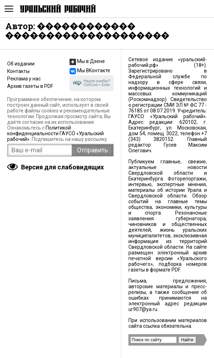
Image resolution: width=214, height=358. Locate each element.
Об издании (21, 64)
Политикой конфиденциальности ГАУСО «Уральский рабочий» (55, 133)
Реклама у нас (24, 78)
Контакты (18, 71)
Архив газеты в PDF (30, 86)
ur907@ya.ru (142, 309)
